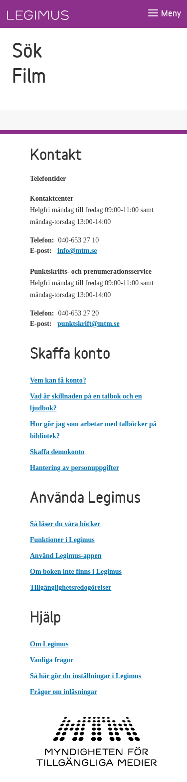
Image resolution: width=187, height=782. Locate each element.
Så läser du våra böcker (65, 524)
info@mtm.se (77, 250)
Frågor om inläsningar (63, 692)
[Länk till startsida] (56, 14)
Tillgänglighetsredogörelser (70, 587)
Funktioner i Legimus (62, 540)
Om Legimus (49, 644)
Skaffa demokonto (57, 452)
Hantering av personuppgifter (74, 467)
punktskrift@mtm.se (88, 323)
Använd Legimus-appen (66, 555)
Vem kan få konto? (58, 380)
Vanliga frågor (51, 660)
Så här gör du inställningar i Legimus (85, 676)
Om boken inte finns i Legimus (76, 571)
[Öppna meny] (164, 13)
